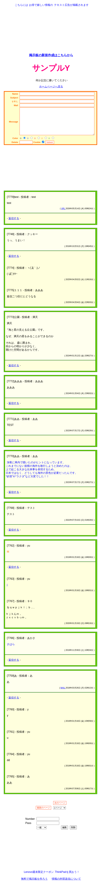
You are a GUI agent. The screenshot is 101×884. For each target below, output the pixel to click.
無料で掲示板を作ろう (34, 878)
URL (63, 208)
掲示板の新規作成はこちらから (51, 55)
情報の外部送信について (66, 878)
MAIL (63, 688)
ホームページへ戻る (51, 86)
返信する (13, 218)
